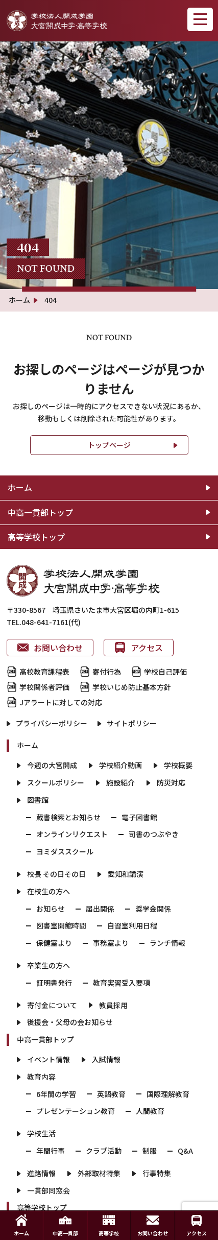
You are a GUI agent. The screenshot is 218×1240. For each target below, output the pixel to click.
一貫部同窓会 (48, 1190)
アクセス (138, 647)
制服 (149, 1151)
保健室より (54, 943)
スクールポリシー (55, 782)
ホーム (20, 487)
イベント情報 (48, 1059)
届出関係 (100, 908)
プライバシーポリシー (51, 723)
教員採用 (113, 1005)
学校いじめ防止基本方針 (131, 687)
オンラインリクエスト (72, 834)
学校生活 (41, 1133)
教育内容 (41, 1076)
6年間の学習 (56, 1094)
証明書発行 (54, 982)
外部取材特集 (99, 1173)
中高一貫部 (65, 1225)
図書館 (38, 800)
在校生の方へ (48, 891)
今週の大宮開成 (52, 765)
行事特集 (156, 1173)
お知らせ (50, 908)
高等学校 (109, 1225)
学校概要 (178, 765)
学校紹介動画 (120, 765)
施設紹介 (120, 782)
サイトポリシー (132, 723)
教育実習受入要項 (121, 982)
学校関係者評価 (44, 687)
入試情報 (106, 1059)
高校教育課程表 (44, 671)
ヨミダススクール (64, 851)
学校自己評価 (165, 671)
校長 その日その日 (56, 874)
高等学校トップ (36, 537)
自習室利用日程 (132, 925)
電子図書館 (139, 817)
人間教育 (150, 1111)
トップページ (109, 445)
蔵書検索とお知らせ (68, 817)
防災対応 (171, 782)
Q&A (185, 1151)
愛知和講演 (125, 874)
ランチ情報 (167, 943)
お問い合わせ (50, 647)
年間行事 (50, 1151)
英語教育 (111, 1094)
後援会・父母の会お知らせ (70, 1022)
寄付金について (52, 1005)
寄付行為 (106, 671)
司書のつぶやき (154, 834)
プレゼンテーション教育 (75, 1111)
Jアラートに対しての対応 (60, 702)
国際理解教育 (168, 1094)
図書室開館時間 (61, 925)
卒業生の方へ (48, 965)
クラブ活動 (104, 1151)
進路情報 (41, 1173)
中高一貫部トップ (40, 512)
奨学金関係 (153, 908)
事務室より (111, 943)
